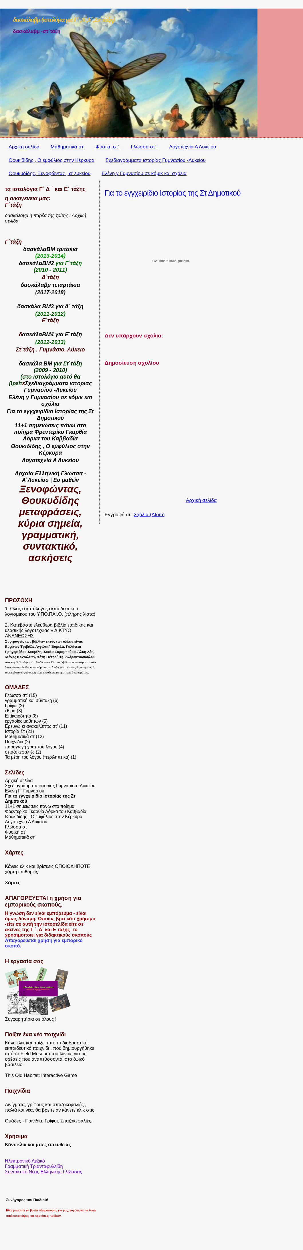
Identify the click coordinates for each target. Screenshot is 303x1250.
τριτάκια (67, 249)
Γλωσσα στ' (16, 695)
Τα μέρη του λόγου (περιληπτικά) (37, 757)
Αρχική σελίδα (24, 147)
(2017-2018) (50, 292)
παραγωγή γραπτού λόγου (31, 746)
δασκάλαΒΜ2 (36, 263)
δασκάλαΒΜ (39, 249)
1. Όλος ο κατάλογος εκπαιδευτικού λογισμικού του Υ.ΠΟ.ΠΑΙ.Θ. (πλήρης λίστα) (50, 611)
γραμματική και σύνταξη (28, 700)
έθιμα (10, 710)
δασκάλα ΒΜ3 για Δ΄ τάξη (50, 306)
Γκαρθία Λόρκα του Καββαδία (55, 435)
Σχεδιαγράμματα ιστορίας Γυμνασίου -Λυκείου (156, 160)
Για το (15, 411)
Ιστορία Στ (15, 731)
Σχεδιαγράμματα (46, 383)
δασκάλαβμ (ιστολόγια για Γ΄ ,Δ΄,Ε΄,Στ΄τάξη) (64, 19)
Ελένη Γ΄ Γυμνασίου (24, 790)
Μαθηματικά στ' (67, 147)
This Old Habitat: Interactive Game (41, 1075)
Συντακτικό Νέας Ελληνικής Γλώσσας (43, 1171)
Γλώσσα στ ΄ (144, 147)
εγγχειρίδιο (38, 411)
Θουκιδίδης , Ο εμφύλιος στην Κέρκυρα (51, 160)
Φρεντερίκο (49, 432)
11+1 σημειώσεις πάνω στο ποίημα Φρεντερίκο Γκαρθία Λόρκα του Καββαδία (45, 809)
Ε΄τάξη (73, 334)
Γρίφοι (11, 705)
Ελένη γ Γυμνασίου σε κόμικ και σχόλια (144, 173)
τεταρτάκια (66, 285)
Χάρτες (12, 882)
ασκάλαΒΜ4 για (43, 334)
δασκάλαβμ (36, 285)
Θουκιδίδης (26, 446)
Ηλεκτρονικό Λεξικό (25, 1160)
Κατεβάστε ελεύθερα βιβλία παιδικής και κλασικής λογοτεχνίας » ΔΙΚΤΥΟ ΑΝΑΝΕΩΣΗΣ (49, 630)
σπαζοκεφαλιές (19, 752)
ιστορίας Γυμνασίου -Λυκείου (58, 386)
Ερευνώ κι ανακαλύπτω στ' (31, 726)
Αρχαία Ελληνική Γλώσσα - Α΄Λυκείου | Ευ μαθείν (50, 476)
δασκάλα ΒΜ (35, 363)
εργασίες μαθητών (23, 721)
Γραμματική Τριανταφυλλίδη (34, 1166)
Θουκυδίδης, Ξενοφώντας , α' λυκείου (49, 173)
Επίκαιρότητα (18, 716)
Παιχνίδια (14, 741)
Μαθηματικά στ (20, 736)
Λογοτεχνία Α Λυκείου (192, 147)
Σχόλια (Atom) (149, 514)
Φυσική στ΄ (108, 147)
